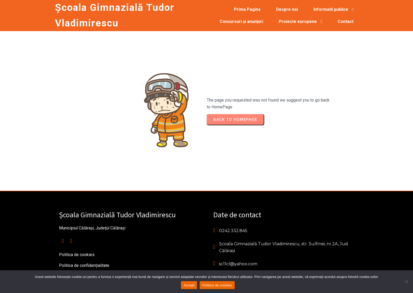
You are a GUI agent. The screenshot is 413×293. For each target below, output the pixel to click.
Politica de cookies (217, 285)
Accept (189, 285)
